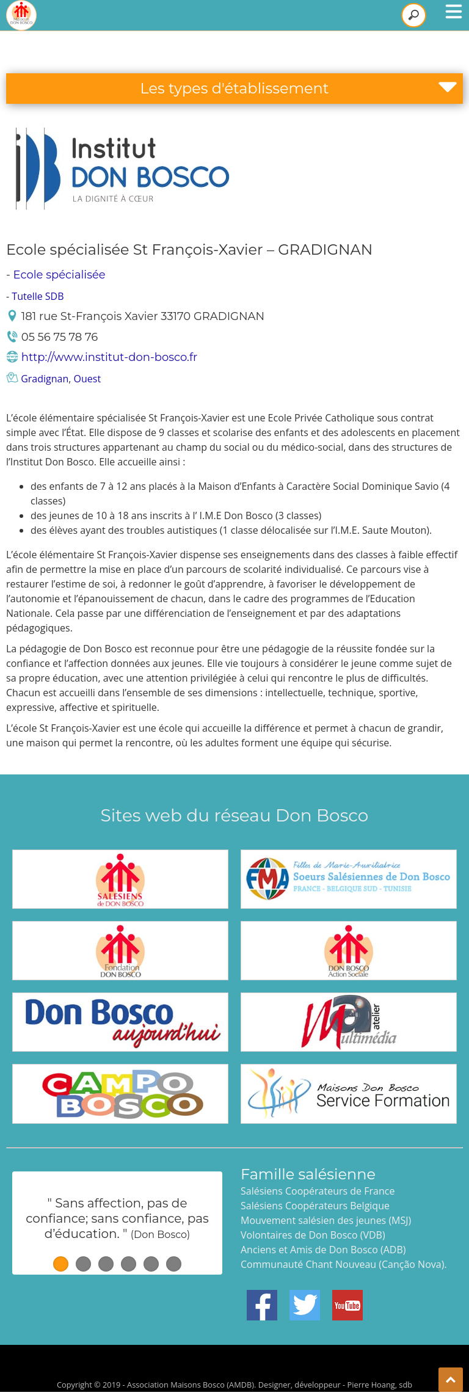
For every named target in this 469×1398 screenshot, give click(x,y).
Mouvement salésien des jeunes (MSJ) (326, 1220)
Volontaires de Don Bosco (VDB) (313, 1235)
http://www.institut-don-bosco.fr (109, 357)
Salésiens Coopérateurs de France (317, 1191)
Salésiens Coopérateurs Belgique (315, 1205)
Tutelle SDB (38, 296)
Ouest (87, 378)
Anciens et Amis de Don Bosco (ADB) (323, 1249)
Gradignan (44, 378)
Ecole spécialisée (59, 275)
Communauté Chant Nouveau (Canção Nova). (344, 1264)
